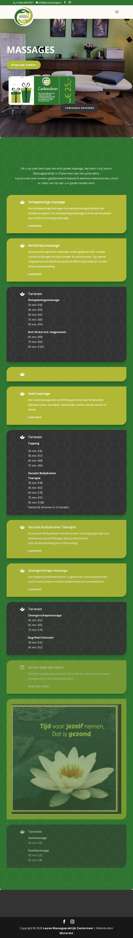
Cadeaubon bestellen (79, 107)
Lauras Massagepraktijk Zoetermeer (68, 928)
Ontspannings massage (46, 202)
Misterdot (66, 933)
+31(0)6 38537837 (24, 2)
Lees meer (35, 226)
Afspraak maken (23, 65)
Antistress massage (43, 245)
